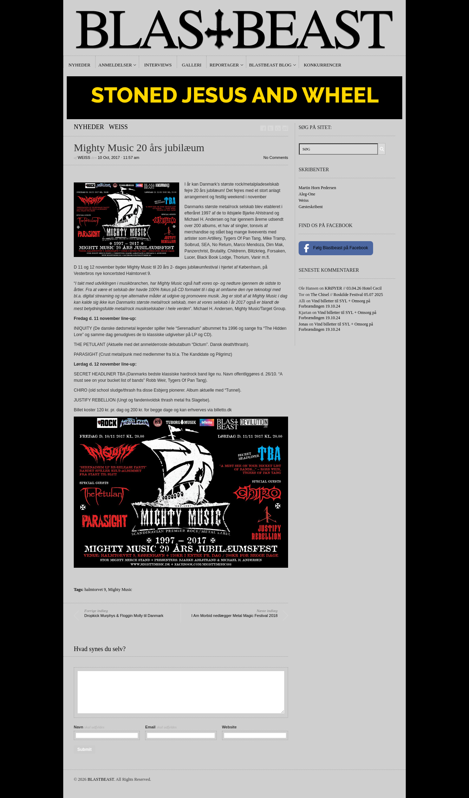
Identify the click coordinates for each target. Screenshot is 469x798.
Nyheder (79, 64)
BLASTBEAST (100, 779)
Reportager (224, 64)
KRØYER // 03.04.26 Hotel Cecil (353, 288)
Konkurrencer (322, 64)
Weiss (118, 126)
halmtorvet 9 (95, 589)
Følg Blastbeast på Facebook (336, 248)
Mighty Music (120, 589)
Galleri (192, 64)
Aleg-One (307, 194)
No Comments (275, 157)
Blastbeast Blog (270, 64)
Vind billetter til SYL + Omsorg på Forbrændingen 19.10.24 (334, 303)
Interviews (157, 64)
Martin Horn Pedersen (317, 187)
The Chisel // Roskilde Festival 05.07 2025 (347, 294)
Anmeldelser (115, 64)
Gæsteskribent (311, 206)
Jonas (303, 324)
